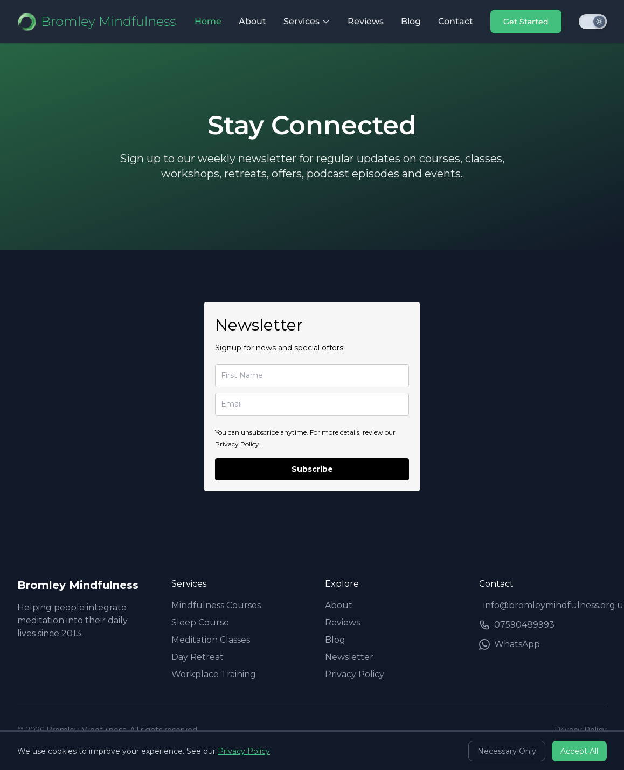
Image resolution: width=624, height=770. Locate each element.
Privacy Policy (354, 674)
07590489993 (516, 625)
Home (208, 21)
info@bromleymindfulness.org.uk (545, 605)
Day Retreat (197, 657)
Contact (455, 21)
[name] (312, 375)
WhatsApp (509, 644)
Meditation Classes (210, 640)
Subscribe (312, 469)
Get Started (526, 21)
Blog (411, 21)
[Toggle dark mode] (593, 21)
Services (306, 21)
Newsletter (349, 657)
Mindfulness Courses (216, 605)
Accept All (579, 751)
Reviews (366, 21)
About (252, 21)
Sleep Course (200, 622)
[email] (312, 404)
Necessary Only (506, 751)
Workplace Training (213, 674)
